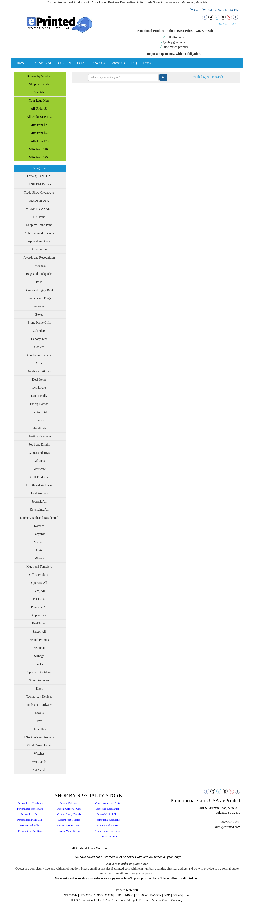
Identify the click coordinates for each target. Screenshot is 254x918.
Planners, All (39, 607)
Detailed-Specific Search (207, 76)
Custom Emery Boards (69, 814)
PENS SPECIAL (41, 63)
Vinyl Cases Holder (39, 745)
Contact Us (118, 63)
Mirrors (39, 558)
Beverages (39, 306)
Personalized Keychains (30, 803)
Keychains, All (39, 509)
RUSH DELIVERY (39, 184)
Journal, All (39, 501)
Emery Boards (39, 404)
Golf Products (39, 477)
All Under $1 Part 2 (39, 116)
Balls (39, 282)
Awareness (39, 265)
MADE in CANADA (39, 208)
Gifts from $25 (39, 125)
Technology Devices (39, 696)
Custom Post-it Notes (69, 819)
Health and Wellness (39, 485)
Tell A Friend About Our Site (88, 848)
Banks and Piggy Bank (39, 290)
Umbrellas (39, 729)
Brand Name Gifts (39, 322)
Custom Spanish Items (69, 825)
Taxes (39, 688)
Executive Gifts (39, 412)
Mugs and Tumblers (39, 566)
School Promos (39, 639)
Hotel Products (39, 493)
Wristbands (39, 761)
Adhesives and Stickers (39, 233)
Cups (39, 363)
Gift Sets (39, 460)
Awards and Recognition (39, 257)
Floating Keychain (39, 436)
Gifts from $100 (39, 149)
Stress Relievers (39, 680)
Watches (39, 753)
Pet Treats (39, 599)
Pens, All (39, 591)
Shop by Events (39, 84)
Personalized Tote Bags (30, 830)
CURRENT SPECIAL (72, 63)
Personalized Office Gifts (30, 808)
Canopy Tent (39, 339)
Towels (39, 713)
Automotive (39, 249)
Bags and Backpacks (39, 273)
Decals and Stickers (39, 371)
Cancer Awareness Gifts (107, 803)
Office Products (39, 574)
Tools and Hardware (39, 704)
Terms (147, 63)
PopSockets (39, 615)
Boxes (39, 314)
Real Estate (39, 623)
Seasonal (39, 647)
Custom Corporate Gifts (69, 808)
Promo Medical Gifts (108, 814)
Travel (39, 721)
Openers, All (39, 582)
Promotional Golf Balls (108, 819)
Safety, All (39, 631)
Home (21, 63)
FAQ (134, 63)
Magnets (39, 542)
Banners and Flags (39, 298)
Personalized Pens (30, 814)
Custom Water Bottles (69, 830)
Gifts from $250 (39, 157)
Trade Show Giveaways (39, 192)
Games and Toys (39, 452)
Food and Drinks (39, 444)
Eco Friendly (39, 395)
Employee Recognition (108, 808)
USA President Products (39, 737)
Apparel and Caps (39, 241)
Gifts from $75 (39, 141)
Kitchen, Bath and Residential (39, 517)
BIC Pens (39, 217)
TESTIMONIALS (107, 836)
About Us (98, 63)
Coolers (39, 347)
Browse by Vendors (39, 76)
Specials (39, 92)
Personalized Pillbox (30, 825)
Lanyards (39, 534)
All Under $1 (39, 108)
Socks (39, 664)
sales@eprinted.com (227, 827)
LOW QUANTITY (39, 176)
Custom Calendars (69, 803)
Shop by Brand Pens (39, 225)
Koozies (39, 526)
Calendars (39, 330)
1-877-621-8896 (226, 24)
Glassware (39, 469)
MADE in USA (39, 200)
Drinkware (39, 387)
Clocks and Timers (39, 355)
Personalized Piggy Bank (30, 819)
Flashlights (39, 428)
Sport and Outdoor (39, 672)
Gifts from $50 (39, 133)
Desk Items (39, 379)
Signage (39, 656)
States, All (39, 769)
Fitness (39, 420)
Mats (39, 550)
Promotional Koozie (107, 825)
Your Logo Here (39, 100)
